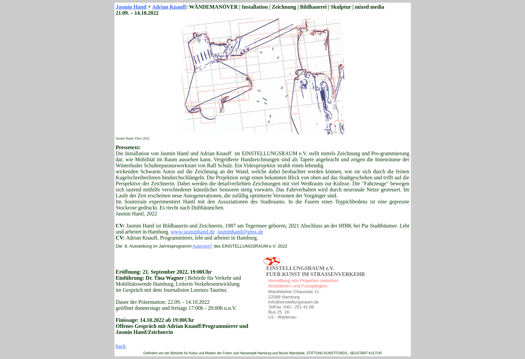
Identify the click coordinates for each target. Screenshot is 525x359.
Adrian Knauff (169, 7)
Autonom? (202, 246)
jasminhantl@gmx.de (240, 232)
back (121, 346)
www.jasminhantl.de (193, 232)
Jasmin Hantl (131, 7)
